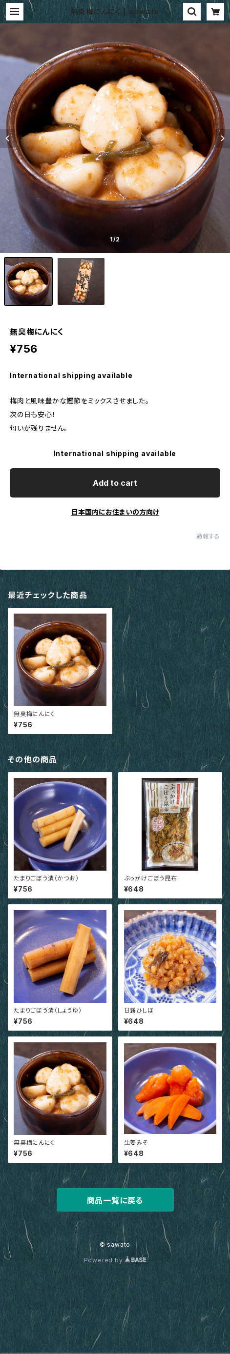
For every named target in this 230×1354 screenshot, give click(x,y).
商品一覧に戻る (115, 1200)
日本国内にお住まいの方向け (115, 512)
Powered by (115, 1260)
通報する (208, 536)
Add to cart (115, 483)
